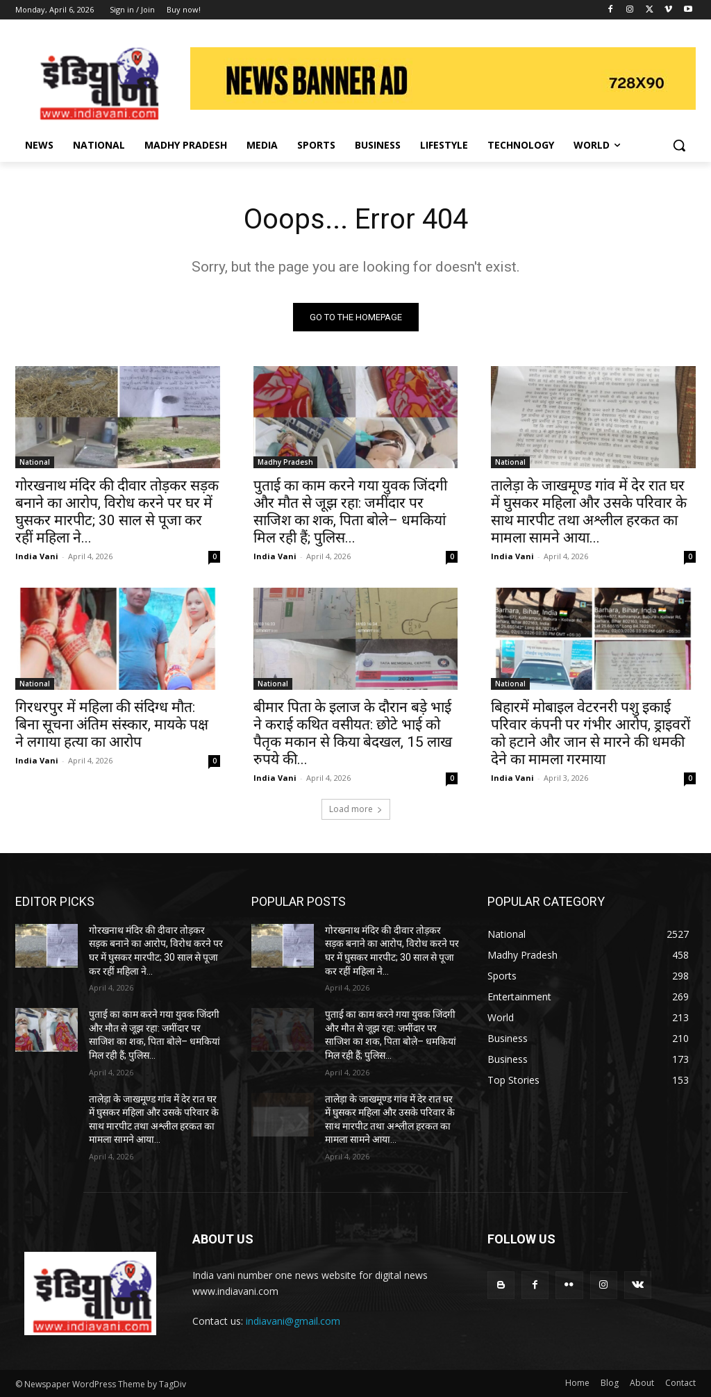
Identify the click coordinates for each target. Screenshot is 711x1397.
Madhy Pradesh (285, 462)
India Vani (36, 556)
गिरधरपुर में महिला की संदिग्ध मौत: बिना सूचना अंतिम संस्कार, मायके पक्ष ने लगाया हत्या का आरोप (111, 725)
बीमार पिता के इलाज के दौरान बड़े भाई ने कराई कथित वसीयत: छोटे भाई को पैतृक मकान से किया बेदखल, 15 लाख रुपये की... (352, 734)
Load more (356, 809)
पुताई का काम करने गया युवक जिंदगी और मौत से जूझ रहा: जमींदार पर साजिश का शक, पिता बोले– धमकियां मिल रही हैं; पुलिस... (350, 511)
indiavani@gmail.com (293, 1321)
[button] (679, 145)
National (34, 462)
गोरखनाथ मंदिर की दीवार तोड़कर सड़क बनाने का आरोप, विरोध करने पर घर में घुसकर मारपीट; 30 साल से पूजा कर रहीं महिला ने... (117, 511)
